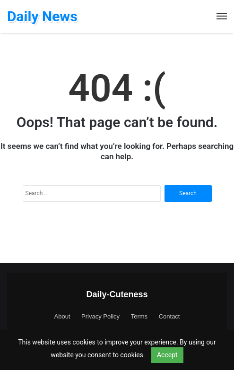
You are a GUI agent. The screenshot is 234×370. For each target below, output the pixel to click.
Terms (139, 316)
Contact (169, 316)
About (62, 316)
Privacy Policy (100, 316)
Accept (167, 355)
